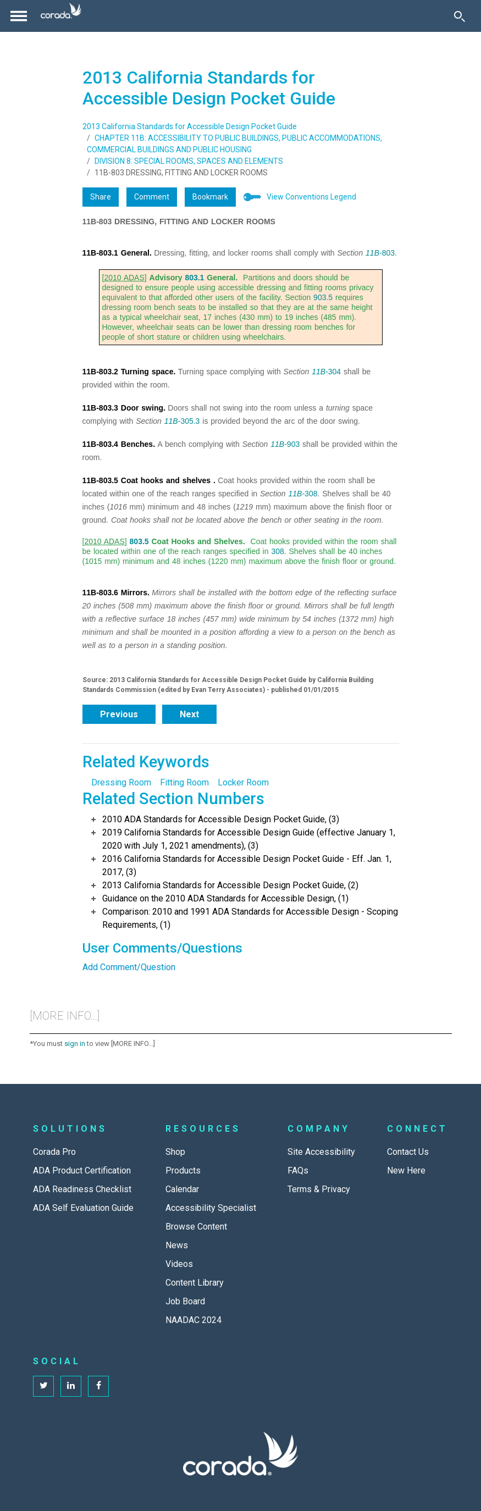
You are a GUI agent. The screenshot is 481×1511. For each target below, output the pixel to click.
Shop (175, 1152)
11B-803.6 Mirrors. (116, 592)
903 (293, 444)
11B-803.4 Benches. (119, 444)
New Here (406, 1170)
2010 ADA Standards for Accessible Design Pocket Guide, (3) (220, 819)
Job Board (185, 1301)
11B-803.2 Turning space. (129, 371)
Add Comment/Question (128, 967)
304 (334, 371)
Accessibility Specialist (210, 1208)
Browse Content (196, 1226)
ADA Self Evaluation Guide (83, 1208)
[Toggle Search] (459, 15)
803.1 (194, 277)
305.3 (190, 421)
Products (183, 1170)
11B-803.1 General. (117, 252)
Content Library (194, 1282)
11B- (374, 252)
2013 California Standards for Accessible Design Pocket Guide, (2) (230, 885)
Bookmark (210, 196)
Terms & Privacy (319, 1189)
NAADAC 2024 (193, 1320)
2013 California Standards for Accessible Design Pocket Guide (189, 126)
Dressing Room (121, 782)
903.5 (323, 297)
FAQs (298, 1170)
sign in (74, 1043)
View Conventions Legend (311, 196)
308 (311, 493)
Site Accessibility (321, 1152)
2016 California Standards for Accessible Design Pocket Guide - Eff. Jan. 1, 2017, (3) (246, 865)
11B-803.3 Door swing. (123, 407)
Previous (119, 714)
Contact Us (408, 1152)
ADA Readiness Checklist (82, 1189)
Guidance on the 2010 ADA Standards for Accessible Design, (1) (225, 898)
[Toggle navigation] (19, 15)
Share (100, 196)
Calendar (182, 1189)
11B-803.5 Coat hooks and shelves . (148, 480)
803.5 (139, 541)
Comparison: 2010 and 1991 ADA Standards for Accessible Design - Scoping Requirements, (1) (250, 918)
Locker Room (243, 782)
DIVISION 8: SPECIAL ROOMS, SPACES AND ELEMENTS (189, 161)
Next (189, 714)
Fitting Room (184, 782)
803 (388, 252)
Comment (151, 196)
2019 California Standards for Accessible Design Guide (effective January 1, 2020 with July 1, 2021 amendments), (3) (248, 839)
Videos (179, 1264)
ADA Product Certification (82, 1170)
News (176, 1245)
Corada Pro (54, 1152)
